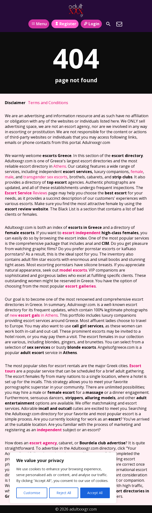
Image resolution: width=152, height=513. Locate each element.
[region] (63, 477)
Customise (32, 492)
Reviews (26, 193)
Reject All (63, 492)
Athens (59, 166)
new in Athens (34, 315)
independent (49, 429)
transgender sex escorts (45, 177)
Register (65, 23)
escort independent (81, 232)
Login (91, 23)
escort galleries (80, 286)
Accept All (95, 492)
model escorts (73, 270)
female (137, 171)
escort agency (43, 443)
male (9, 177)
